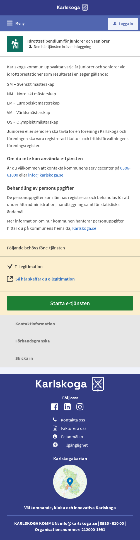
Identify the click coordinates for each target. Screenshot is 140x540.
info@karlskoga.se (45, 175)
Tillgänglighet (70, 445)
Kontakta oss (69, 420)
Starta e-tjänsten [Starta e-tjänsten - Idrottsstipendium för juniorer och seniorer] (70, 303)
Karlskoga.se (84, 228)
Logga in (123, 23)
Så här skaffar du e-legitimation (45, 279)
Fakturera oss (69, 428)
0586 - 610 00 (112, 523)
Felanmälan (68, 436)
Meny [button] (20, 23)
